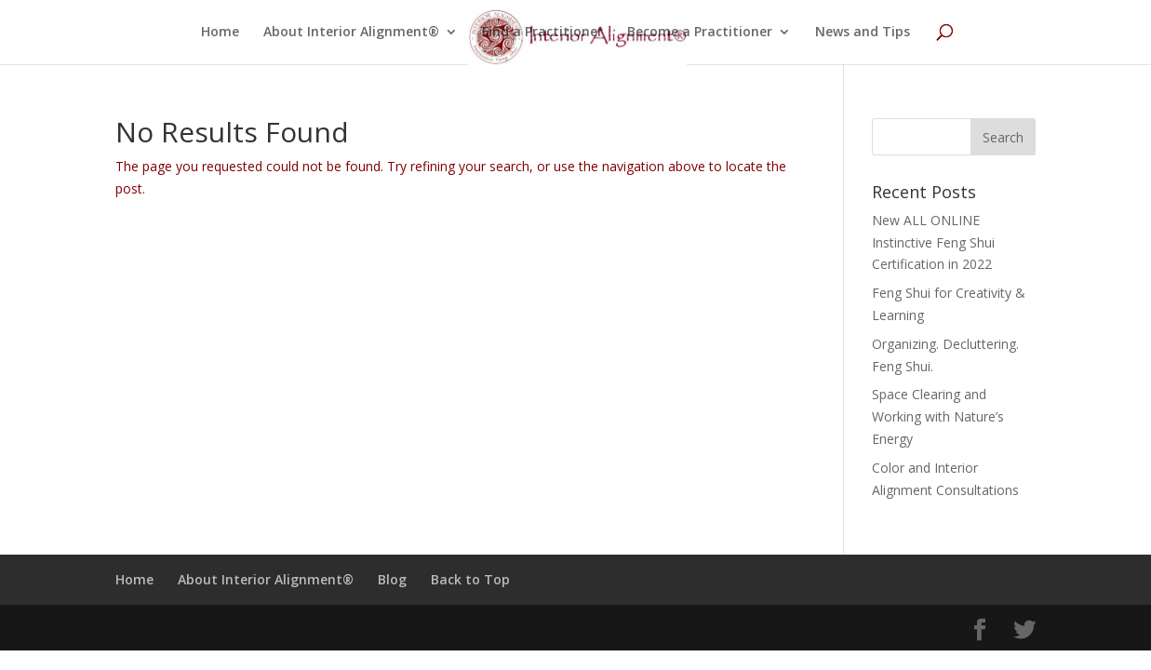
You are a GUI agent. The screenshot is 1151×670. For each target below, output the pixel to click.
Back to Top (470, 579)
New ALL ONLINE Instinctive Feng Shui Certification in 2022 (933, 242)
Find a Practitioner (542, 32)
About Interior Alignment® (351, 32)
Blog (392, 579)
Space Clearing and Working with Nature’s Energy (938, 416)
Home (220, 32)
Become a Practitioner (699, 32)
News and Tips (862, 32)
